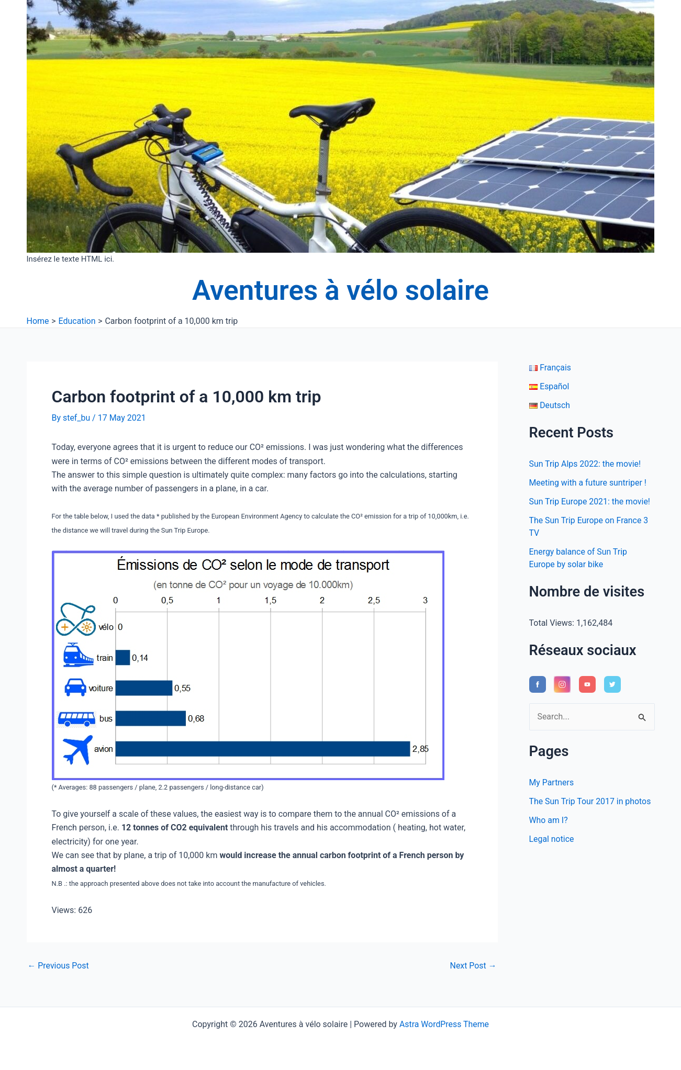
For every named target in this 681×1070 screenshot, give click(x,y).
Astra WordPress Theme (444, 1024)
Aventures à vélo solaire (340, 290)
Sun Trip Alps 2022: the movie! (585, 464)
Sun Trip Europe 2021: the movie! (590, 501)
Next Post (473, 966)
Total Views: (552, 623)
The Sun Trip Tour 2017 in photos (590, 801)
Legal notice (552, 839)
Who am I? (548, 820)
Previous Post (59, 966)
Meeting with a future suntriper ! (588, 483)
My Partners (551, 782)
